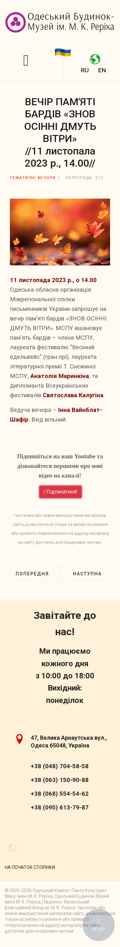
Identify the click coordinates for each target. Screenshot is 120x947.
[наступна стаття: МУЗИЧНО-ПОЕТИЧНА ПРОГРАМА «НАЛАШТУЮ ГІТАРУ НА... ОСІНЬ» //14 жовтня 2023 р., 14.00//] (87, 574)
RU (85, 70)
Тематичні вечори (33, 178)
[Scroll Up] (30, 867)
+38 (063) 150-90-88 (60, 780)
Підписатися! (61, 492)
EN (102, 70)
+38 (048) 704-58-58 (60, 766)
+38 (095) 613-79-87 (60, 807)
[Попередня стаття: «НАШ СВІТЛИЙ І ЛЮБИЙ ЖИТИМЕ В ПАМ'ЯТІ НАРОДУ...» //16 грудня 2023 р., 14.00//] (32, 574)
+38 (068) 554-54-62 (60, 793)
